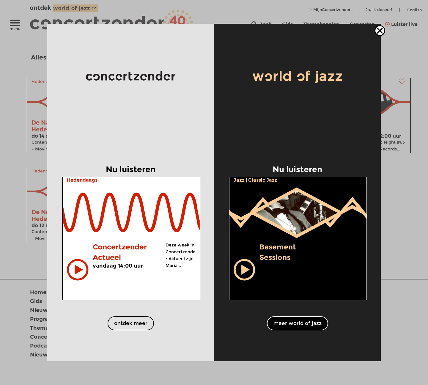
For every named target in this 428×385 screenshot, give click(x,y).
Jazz (239, 180)
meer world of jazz (297, 323)
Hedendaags (82, 180)
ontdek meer (130, 323)
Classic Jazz (262, 180)
